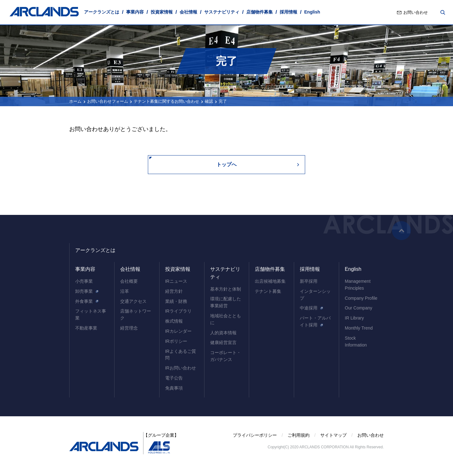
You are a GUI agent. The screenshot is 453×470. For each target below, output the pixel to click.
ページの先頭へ (401, 230)
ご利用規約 (299, 435)
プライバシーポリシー (255, 435)
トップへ (226, 164)
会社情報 (188, 11)
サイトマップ (333, 435)
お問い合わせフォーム (107, 101)
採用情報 (288, 11)
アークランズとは (101, 11)
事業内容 (135, 11)
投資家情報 (162, 11)
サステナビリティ (221, 11)
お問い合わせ (415, 12)
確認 (209, 101)
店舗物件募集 (259, 11)
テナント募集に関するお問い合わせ (166, 101)
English (312, 11)
